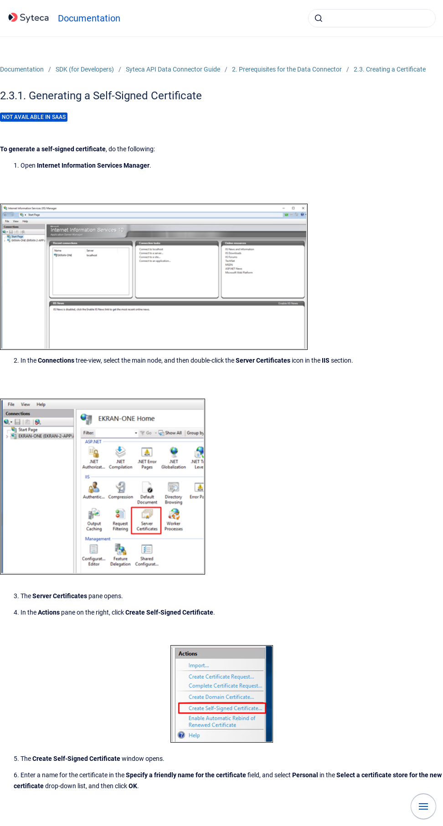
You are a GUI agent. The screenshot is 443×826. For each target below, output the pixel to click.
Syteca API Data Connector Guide (173, 69)
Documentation (89, 18)
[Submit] (318, 18)
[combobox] (372, 18)
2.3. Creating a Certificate (390, 69)
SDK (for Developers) (85, 69)
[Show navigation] (423, 806)
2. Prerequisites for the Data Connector (287, 69)
